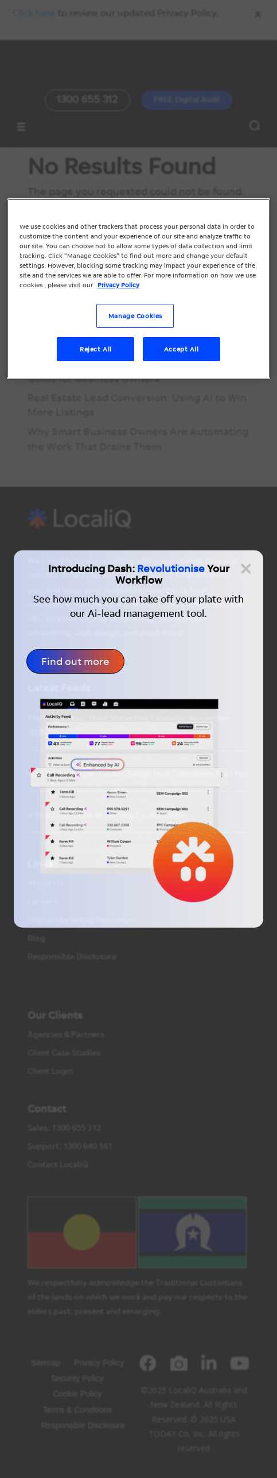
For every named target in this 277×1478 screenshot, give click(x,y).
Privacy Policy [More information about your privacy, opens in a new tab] (118, 284)
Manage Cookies (135, 315)
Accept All (181, 349)
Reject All (96, 349)
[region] (138, 288)
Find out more (75, 661)
